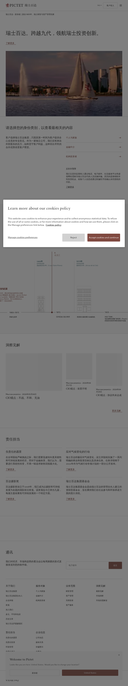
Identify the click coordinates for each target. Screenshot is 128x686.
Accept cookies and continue (104, 237)
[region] (64, 223)
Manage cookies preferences (23, 237)
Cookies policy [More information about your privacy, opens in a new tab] (53, 225)
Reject (73, 237)
